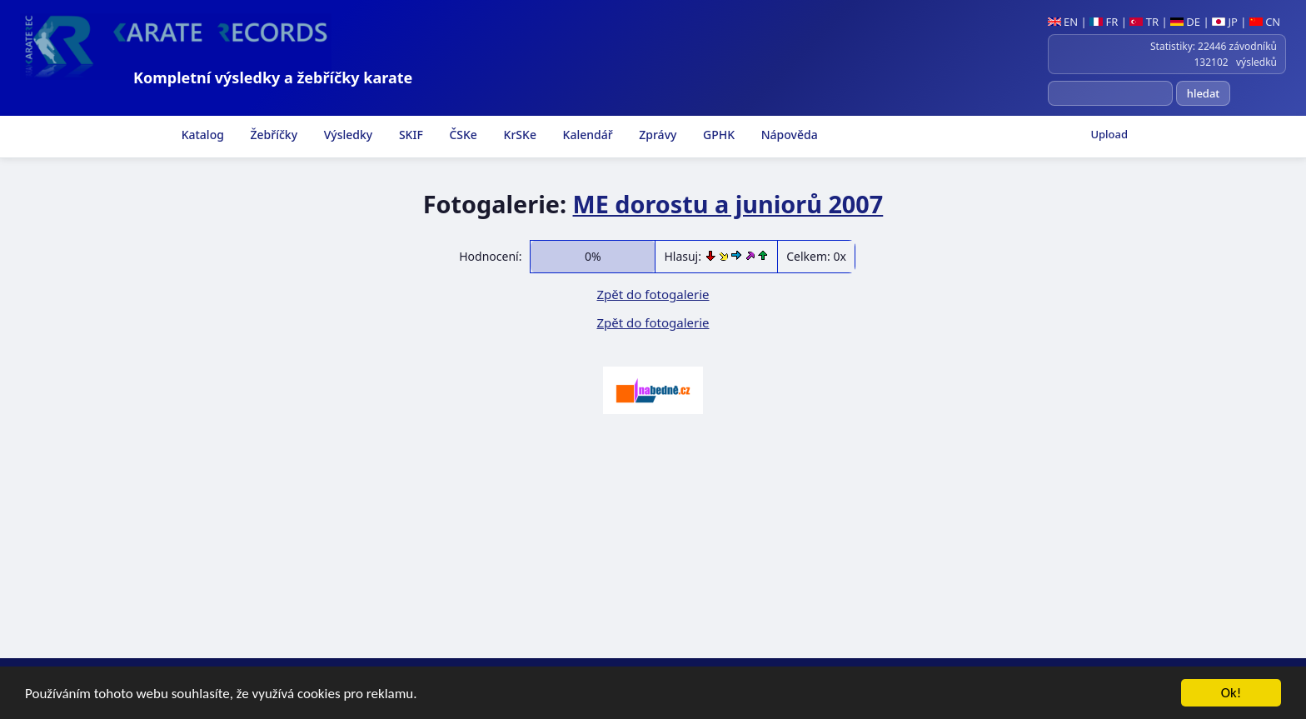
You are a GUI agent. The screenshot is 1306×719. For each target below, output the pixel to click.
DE (1185, 21)
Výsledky (346, 134)
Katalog (201, 134)
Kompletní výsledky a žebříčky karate (272, 77)
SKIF (409, 134)
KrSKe (518, 134)
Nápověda (788, 134)
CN (1264, 21)
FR (1103, 21)
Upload (1109, 134)
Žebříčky (272, 134)
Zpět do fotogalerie (652, 294)
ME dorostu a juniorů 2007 (728, 203)
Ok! (1231, 693)
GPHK (717, 134)
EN (1063, 21)
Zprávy (656, 134)
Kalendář (586, 134)
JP (1225, 21)
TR (1144, 21)
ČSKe (461, 134)
